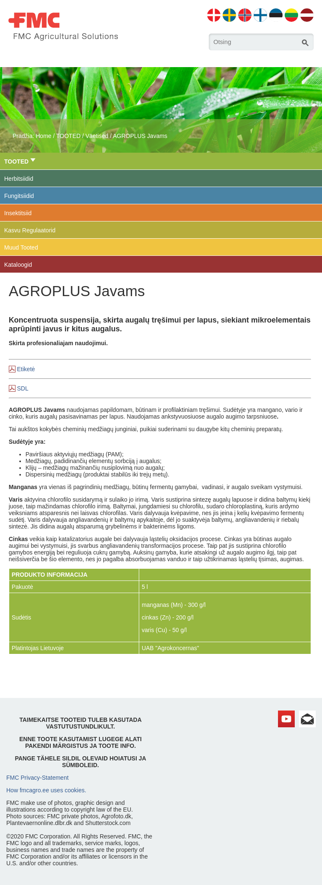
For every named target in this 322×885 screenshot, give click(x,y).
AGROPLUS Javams (140, 136)
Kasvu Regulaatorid (29, 230)
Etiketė (26, 369)
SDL (23, 388)
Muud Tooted (21, 247)
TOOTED (68, 136)
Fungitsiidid (19, 196)
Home (43, 136)
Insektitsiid (17, 213)
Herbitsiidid (18, 178)
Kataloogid (18, 264)
